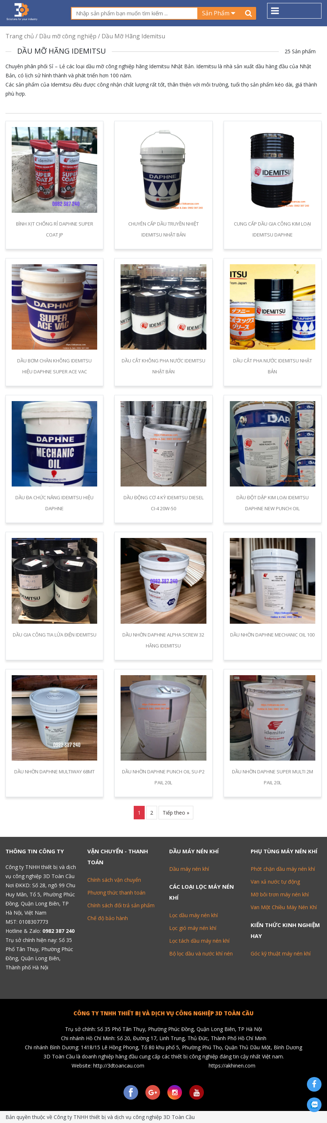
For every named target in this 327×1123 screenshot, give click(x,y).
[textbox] (134, 13)
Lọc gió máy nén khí (192, 927)
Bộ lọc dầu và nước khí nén (201, 953)
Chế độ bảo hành (107, 918)
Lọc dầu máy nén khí (193, 915)
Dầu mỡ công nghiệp (67, 36)
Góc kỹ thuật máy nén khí (281, 953)
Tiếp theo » (176, 812)
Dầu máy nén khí (189, 868)
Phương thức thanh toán (116, 892)
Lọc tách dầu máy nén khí (199, 940)
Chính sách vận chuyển (114, 879)
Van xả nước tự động (275, 881)
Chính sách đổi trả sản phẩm (121, 905)
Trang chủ (19, 36)
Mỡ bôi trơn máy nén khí (280, 894)
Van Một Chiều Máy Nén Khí (284, 907)
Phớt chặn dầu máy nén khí (283, 868)
